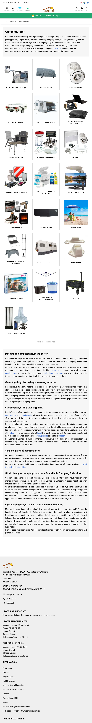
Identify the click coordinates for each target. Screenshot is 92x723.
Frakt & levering (9, 681)
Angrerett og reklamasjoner (14, 685)
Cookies (6, 694)
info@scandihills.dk (11, 3)
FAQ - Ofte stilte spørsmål (13, 689)
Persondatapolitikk (10, 698)
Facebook (8, 603)
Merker (6, 702)
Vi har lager (7, 668)
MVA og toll (46, 15)
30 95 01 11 (27, 3)
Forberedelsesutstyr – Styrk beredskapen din (21, 711)
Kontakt (6, 672)
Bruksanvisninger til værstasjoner (16, 706)
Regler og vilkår (9, 677)
